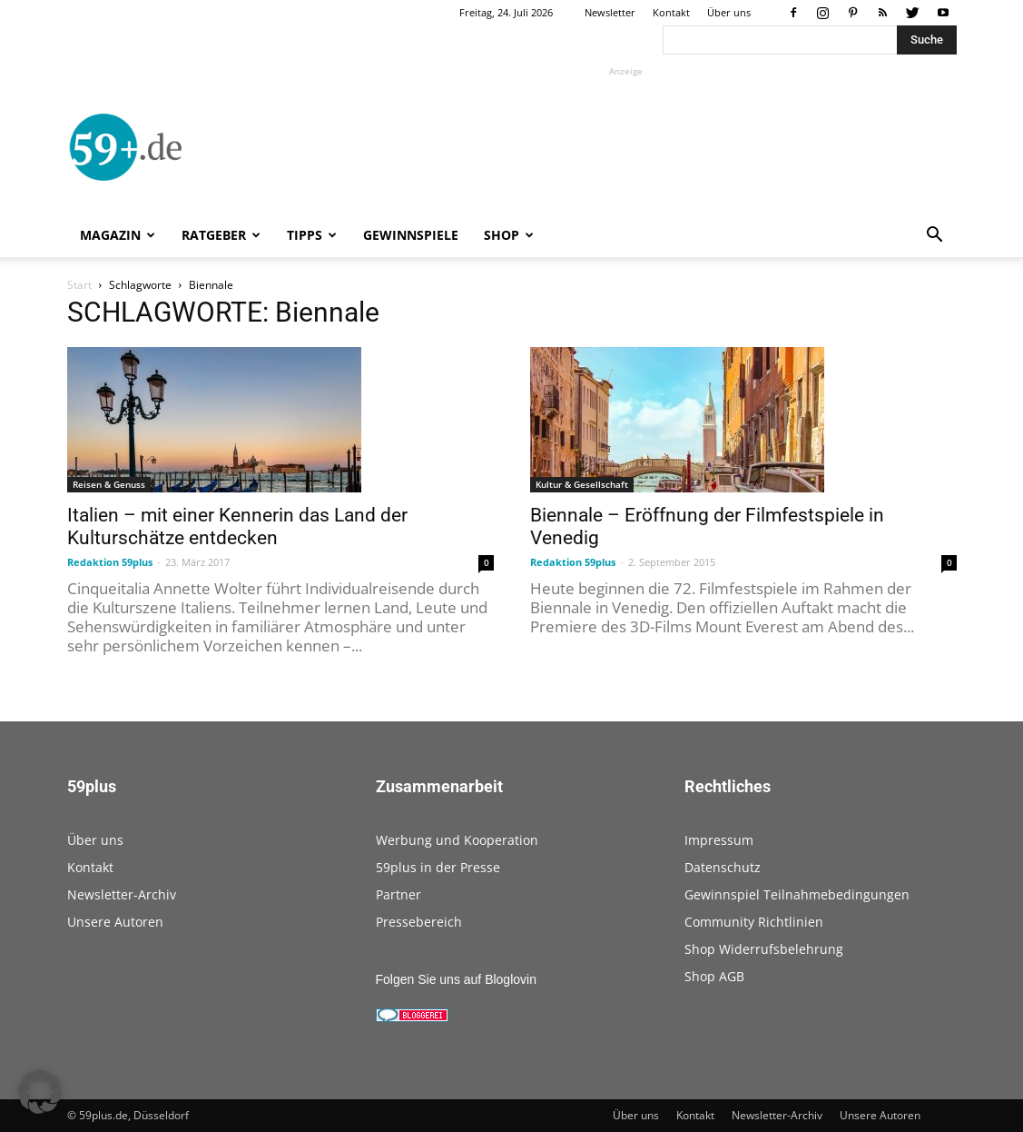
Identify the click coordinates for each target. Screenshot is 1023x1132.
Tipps (312, 234)
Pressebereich (419, 921)
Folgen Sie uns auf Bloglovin (456, 979)
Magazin (117, 234)
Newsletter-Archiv (121, 894)
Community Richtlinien (753, 921)
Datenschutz (722, 867)
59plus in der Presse (438, 867)
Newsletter (610, 12)
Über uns (729, 12)
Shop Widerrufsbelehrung (763, 949)
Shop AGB (714, 976)
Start (79, 285)
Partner (398, 894)
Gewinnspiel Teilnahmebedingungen (797, 894)
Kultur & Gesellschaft (582, 484)
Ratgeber (221, 234)
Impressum (718, 840)
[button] (935, 236)
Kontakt (671, 12)
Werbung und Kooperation (457, 840)
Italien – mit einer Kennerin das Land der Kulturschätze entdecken (237, 526)
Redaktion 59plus (109, 562)
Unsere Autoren (115, 921)
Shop (509, 234)
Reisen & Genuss (109, 484)
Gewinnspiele (410, 234)
